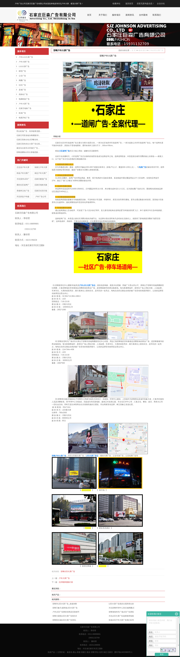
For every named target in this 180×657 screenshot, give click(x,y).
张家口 (83, 652)
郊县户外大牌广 (23, 173)
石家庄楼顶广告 (40, 179)
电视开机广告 (24, 118)
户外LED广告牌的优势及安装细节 (65, 612)
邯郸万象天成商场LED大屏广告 (65, 608)
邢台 (97, 652)
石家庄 (110, 652)
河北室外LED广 (23, 179)
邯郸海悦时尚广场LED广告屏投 (121, 612)
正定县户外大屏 (23, 167)
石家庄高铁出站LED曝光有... (27, 140)
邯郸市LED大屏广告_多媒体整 (64, 604)
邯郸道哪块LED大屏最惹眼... (27, 152)
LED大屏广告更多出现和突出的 (121, 604)
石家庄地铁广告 (25, 108)
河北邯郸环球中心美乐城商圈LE (121, 608)
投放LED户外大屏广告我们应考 (121, 620)
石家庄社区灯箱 (40, 191)
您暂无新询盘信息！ (145, 3)
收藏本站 (116, 3)
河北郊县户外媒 (23, 197)
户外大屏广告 (24, 104)
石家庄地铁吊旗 (40, 185)
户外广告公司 (40, 197)
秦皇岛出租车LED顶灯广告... (27, 148)
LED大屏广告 (24, 66)
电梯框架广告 (24, 99)
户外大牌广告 (24, 62)
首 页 (134, 50)
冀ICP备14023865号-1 (123, 652)
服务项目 (142, 50)
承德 (78, 652)
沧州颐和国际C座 (66, 582)
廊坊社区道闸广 (23, 185)
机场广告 (22, 113)
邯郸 (93, 652)
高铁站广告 (23, 94)
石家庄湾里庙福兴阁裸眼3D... (28, 135)
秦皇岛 (69, 652)
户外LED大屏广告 (26, 57)
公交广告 (22, 76)
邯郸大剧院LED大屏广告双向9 (64, 616)
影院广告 (22, 71)
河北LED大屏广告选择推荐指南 (121, 616)
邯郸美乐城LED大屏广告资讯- (64, 620)
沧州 (101, 652)
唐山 (74, 652)
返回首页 (129, 3)
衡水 (88, 652)
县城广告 (22, 90)
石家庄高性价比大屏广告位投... (28, 144)
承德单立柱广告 (23, 191)
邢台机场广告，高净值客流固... (28, 131)
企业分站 (161, 3)
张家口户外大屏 (40, 167)
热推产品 (51, 652)
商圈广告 (22, 80)
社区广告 (22, 85)
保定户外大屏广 (40, 173)
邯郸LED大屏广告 (68, 571)
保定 (105, 652)
